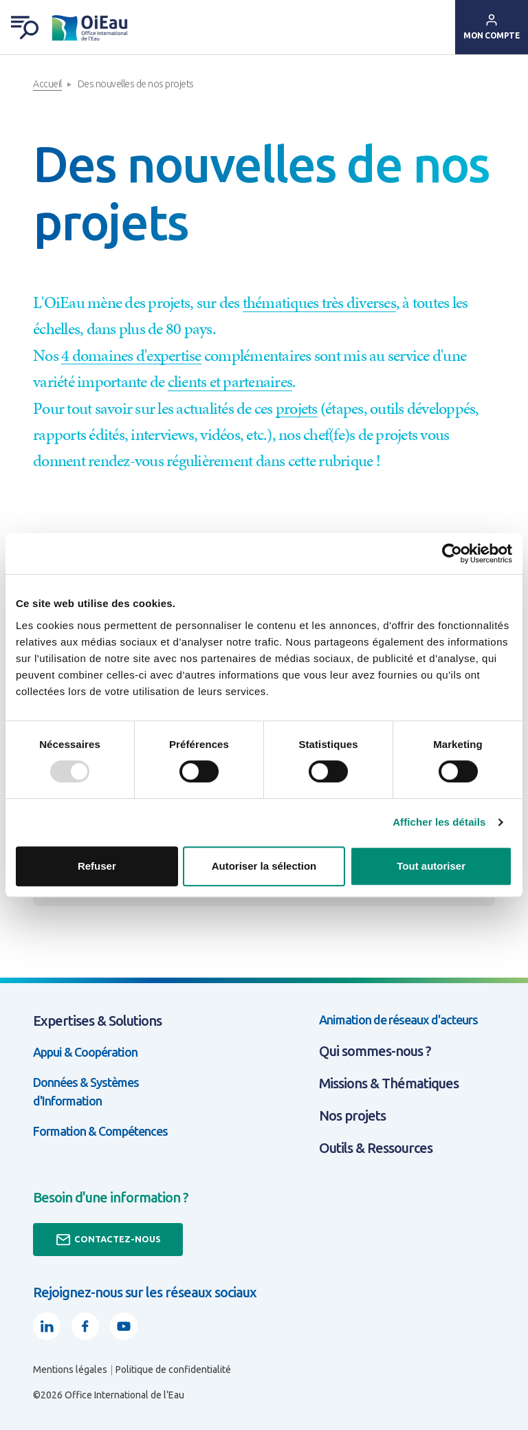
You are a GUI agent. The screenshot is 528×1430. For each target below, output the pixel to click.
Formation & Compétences (100, 1131)
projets (297, 408)
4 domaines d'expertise (131, 355)
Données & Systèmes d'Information (86, 1091)
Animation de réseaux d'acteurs (398, 1019)
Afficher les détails (439, 822)
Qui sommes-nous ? (375, 1051)
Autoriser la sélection (264, 866)
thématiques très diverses (319, 302)
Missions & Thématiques (389, 1083)
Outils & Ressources (375, 1148)
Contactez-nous (108, 1239)
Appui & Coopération (85, 1052)
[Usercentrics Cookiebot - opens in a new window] (452, 553)
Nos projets (352, 1115)
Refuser (97, 866)
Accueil (47, 83)
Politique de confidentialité (173, 1369)
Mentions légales (70, 1369)
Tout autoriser (431, 866)
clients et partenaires (230, 381)
